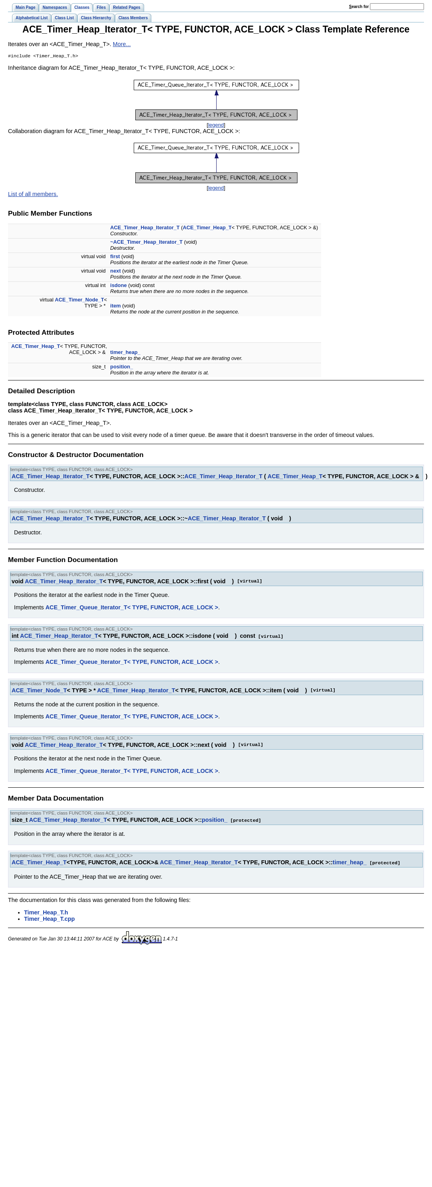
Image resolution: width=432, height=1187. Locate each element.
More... (122, 44)
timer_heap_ (125, 353)
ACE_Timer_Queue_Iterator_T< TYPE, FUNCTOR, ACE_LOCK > (131, 608)
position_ (121, 367)
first (115, 257)
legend (216, 126)
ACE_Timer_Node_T (79, 300)
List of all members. (33, 195)
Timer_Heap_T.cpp (49, 918)
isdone (118, 286)
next (115, 272)
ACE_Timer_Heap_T (207, 228)
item (115, 306)
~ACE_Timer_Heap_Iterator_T (146, 243)
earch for (359, 6)
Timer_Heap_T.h (46, 912)
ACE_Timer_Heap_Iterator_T (144, 228)
